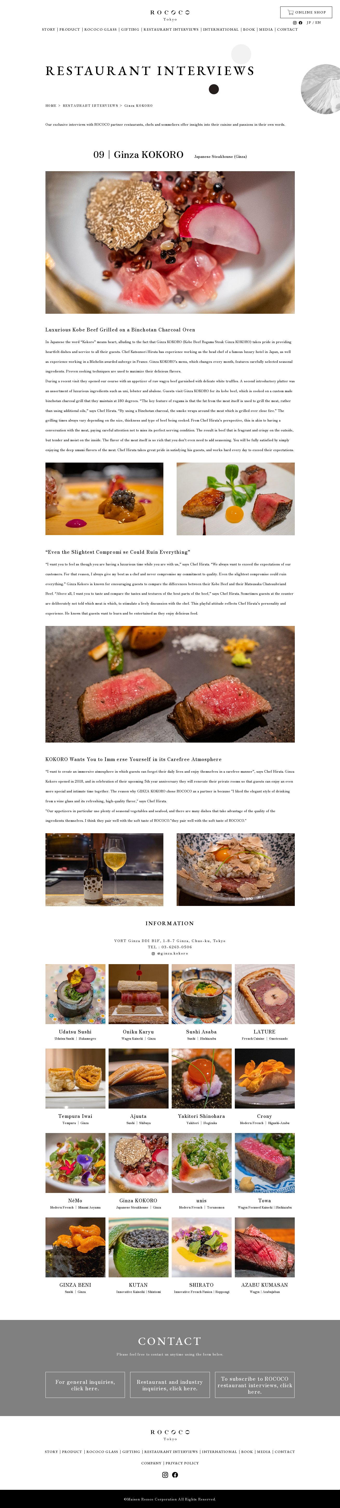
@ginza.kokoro (170, 953)
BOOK (249, 29)
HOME (51, 105)
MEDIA (266, 29)
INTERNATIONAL (221, 29)
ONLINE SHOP (307, 12)
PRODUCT (69, 29)
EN (318, 22)
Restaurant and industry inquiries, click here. (170, 1385)
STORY (48, 29)
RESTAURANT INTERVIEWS (171, 29)
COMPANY (151, 1463)
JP (309, 22)
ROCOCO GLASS (100, 29)
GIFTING (130, 29)
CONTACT (287, 29)
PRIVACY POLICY (182, 1463)
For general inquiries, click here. (85, 1385)
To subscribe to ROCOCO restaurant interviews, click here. (254, 1385)
